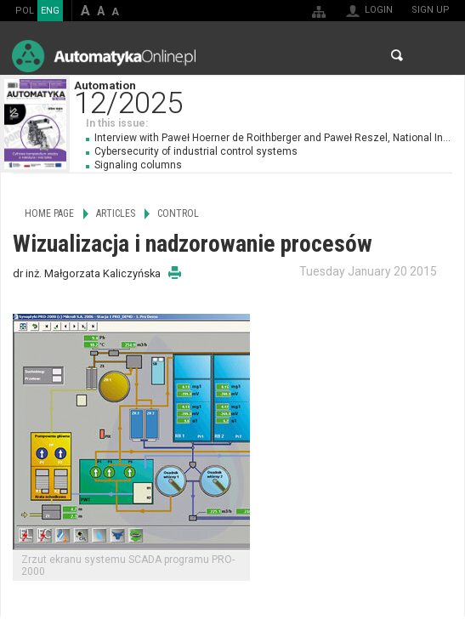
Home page (49, 213)
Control (178, 213)
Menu (435, 55)
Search (397, 55)
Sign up (430, 9)
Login (379, 9)
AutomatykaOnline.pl (104, 55)
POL (24, 10)
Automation (269, 95)
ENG (50, 10)
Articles (115, 213)
